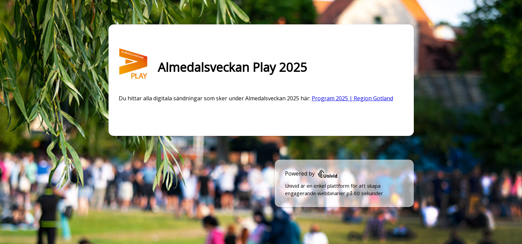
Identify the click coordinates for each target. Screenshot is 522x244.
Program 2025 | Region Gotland (352, 98)
